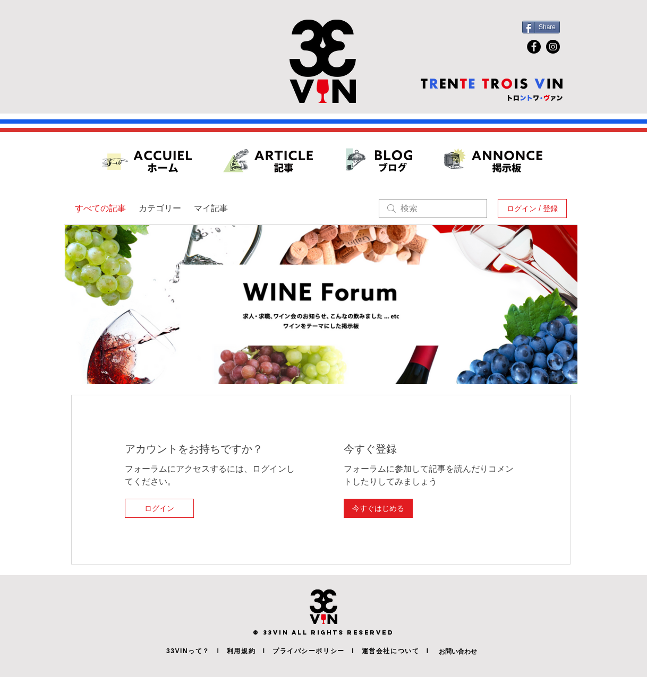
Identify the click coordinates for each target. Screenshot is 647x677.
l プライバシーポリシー (300, 651)
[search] (433, 208)
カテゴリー (160, 208)
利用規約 (241, 651)
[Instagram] (553, 47)
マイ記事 (211, 208)
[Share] (541, 27)
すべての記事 (100, 208)
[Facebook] (534, 47)
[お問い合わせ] (473, 651)
